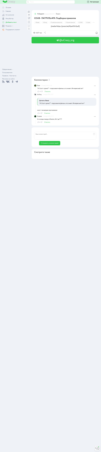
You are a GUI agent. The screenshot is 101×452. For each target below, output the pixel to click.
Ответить (47, 91)
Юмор (45, 22)
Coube (88, 22)
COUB (80, 22)
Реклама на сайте (8, 79)
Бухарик (39, 116)
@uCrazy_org (65, 40)
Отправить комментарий (49, 143)
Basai (38, 85)
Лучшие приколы (70, 22)
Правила (5, 76)
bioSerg (39, 94)
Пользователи (7, 72)
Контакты (12, 76)
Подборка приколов (56, 22)
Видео (58, 14)
